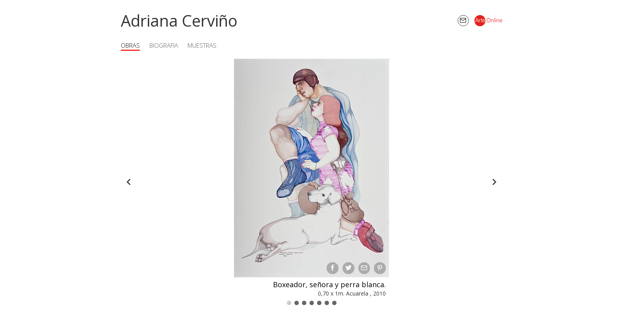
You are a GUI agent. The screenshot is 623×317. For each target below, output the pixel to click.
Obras (130, 45)
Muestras (202, 45)
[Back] (129, 182)
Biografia (163, 45)
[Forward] (494, 182)
